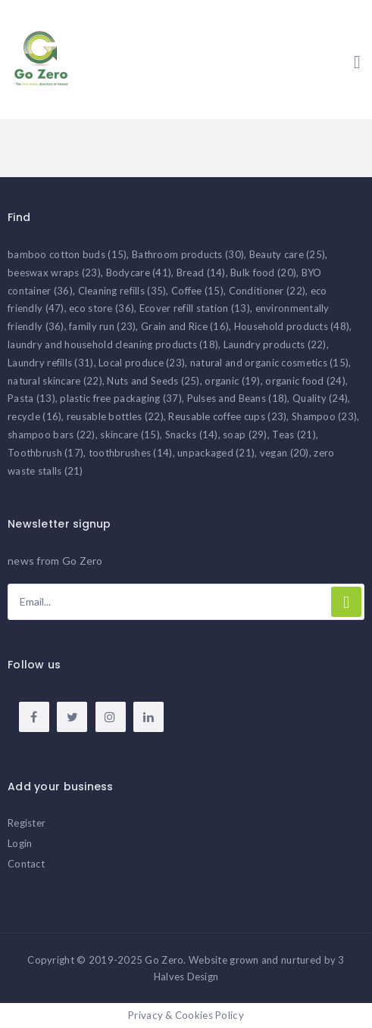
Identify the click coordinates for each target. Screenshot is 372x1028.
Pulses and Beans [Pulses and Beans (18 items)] (237, 398)
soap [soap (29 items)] (245, 434)
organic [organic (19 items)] (232, 381)
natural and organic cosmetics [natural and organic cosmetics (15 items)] (269, 363)
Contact (26, 864)
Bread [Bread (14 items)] (201, 272)
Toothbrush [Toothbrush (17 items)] (45, 453)
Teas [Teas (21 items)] (294, 434)
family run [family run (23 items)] (102, 326)
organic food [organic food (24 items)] (305, 381)
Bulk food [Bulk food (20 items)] (263, 272)
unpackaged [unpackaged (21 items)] (216, 453)
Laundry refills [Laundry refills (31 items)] (51, 363)
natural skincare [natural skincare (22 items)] (55, 381)
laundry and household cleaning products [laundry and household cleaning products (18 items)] (113, 344)
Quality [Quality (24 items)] (320, 398)
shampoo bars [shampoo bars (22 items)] (51, 434)
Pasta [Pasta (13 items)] (31, 398)
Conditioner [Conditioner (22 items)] (267, 291)
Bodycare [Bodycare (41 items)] (139, 272)
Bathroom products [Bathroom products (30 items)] (188, 254)
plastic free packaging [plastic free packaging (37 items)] (121, 398)
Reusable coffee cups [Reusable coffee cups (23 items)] (227, 416)
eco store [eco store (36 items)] (101, 308)
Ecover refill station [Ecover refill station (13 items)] (194, 308)
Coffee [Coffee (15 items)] (197, 291)
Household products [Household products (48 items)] (291, 326)
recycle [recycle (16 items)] (34, 416)
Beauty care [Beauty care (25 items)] (287, 254)
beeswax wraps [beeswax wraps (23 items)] (54, 272)
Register (26, 823)
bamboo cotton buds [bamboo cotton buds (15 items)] (67, 254)
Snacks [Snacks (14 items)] (191, 434)
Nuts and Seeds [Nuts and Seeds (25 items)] (153, 381)
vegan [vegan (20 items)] (284, 453)
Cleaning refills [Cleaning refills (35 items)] (122, 291)
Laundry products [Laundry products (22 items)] (275, 344)
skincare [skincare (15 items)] (130, 434)
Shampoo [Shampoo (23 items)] (324, 416)
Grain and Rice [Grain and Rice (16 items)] (185, 326)
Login (20, 843)
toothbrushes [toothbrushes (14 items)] (131, 453)
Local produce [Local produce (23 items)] (141, 363)
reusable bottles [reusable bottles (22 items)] (115, 416)
